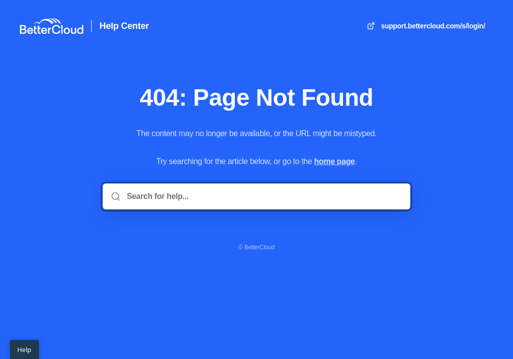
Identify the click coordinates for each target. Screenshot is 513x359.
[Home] (51, 26)
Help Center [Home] (124, 26)
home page (334, 161)
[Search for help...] (263, 196)
